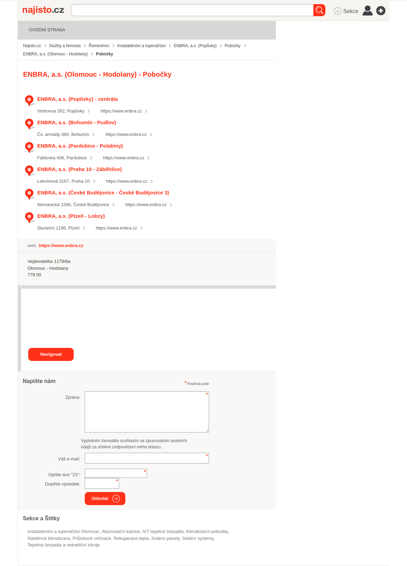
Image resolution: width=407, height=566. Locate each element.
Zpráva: (72, 397)
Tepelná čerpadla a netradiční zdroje (64, 544)
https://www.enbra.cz (121, 111)
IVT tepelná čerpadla (163, 531)
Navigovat (51, 354)
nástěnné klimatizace (49, 538)
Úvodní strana (47, 29)
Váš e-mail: (69, 458)
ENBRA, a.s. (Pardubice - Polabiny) (80, 146)
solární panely (165, 538)
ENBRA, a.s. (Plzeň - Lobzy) (71, 216)
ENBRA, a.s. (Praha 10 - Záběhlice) (79, 169)
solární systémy (198, 538)
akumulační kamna (121, 531)
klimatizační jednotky (207, 531)
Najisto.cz (47, 10)
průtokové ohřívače (92, 538)
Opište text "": (64, 474)
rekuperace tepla (131, 538)
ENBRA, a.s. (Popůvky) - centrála (77, 99)
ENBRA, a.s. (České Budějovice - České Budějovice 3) (103, 192)
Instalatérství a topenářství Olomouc (63, 531)
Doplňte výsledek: (63, 484)
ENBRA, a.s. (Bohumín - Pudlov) (76, 122)
